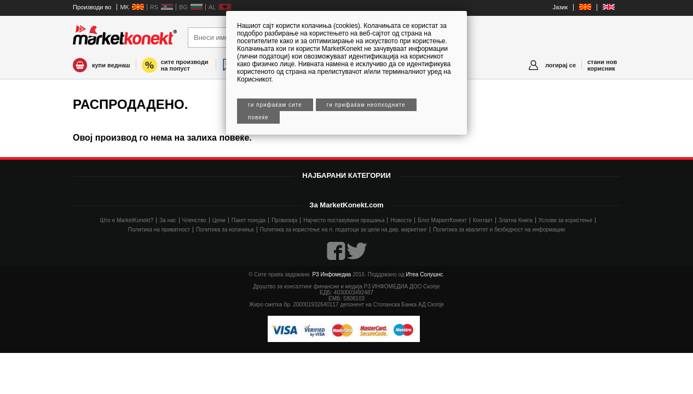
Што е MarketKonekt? (127, 220)
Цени (219, 220)
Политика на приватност (159, 230)
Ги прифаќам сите (275, 105)
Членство (194, 220)
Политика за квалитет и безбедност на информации (499, 230)
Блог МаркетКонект (442, 220)
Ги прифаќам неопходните (366, 105)
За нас (167, 220)
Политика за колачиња (224, 230)
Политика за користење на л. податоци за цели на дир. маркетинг (343, 230)
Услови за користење (566, 220)
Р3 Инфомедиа (331, 274)
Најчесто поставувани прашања (343, 220)
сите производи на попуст (185, 65)
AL (212, 7)
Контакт (483, 220)
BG (183, 7)
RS (154, 7)
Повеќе (258, 117)
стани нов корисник (602, 65)
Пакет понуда (248, 220)
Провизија (284, 220)
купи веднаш (111, 65)
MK (124, 7)
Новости (401, 220)
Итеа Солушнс (424, 274)
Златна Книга (516, 220)
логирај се (560, 65)
